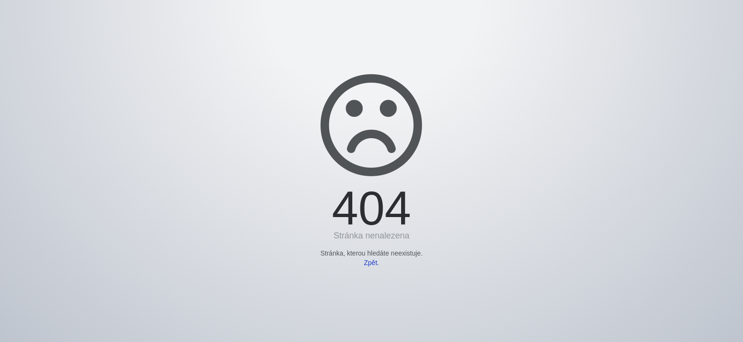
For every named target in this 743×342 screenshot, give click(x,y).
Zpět (370, 262)
